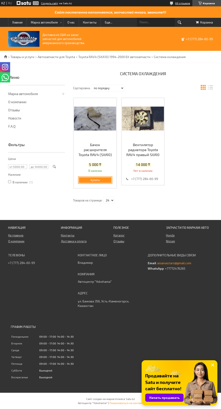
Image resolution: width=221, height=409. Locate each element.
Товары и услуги (22, 57)
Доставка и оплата (74, 241)
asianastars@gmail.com (174, 263)
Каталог (119, 235)
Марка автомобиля (44, 22)
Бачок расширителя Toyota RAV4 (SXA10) (95, 150)
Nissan (170, 241)
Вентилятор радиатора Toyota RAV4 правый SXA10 (142, 150)
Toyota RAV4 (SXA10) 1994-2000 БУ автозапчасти (114, 57)
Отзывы (14, 110)
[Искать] (179, 22)
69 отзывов (182, 3)
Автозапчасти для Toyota (56, 57)
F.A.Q (12, 126)
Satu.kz (130, 398)
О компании (17, 102)
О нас (71, 22)
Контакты (90, 22)
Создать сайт (49, 3)
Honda (170, 235)
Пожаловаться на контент (126, 402)
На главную (15, 235)
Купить (95, 180)
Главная (17, 22)
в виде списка (210, 88)
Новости (14, 118)
